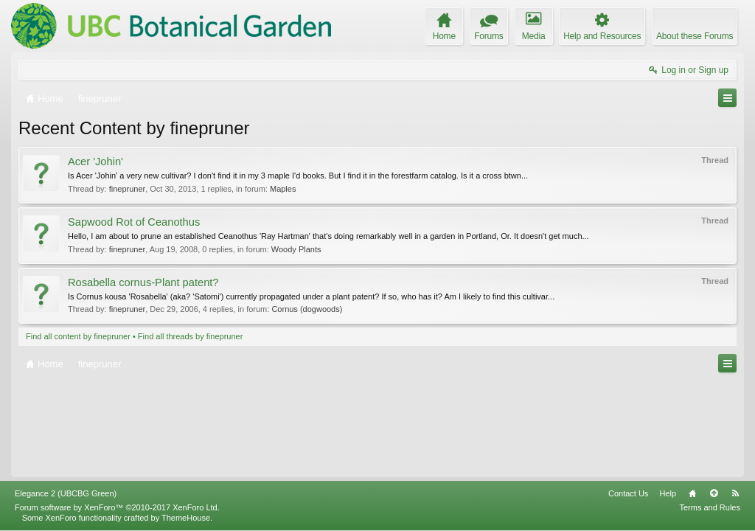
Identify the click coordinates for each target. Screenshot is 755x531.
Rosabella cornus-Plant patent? (143, 282)
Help (667, 493)
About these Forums (694, 36)
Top (714, 493)
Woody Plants (296, 249)
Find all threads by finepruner (190, 336)
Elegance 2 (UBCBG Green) (65, 493)
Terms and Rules (709, 507)
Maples (283, 188)
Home (692, 493)
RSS (735, 493)
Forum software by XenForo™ (117, 507)
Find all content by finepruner (78, 336)
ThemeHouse (185, 517)
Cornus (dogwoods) (306, 309)
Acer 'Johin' (95, 161)
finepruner (127, 188)
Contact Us (628, 493)
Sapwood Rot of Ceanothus (134, 222)
